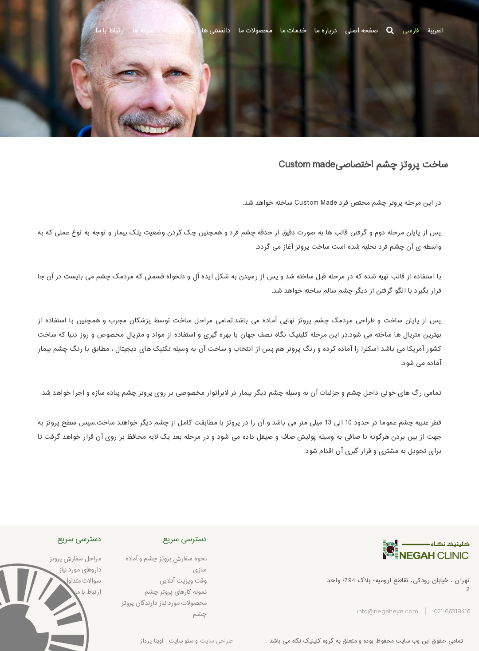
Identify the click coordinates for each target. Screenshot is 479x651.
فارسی (411, 31)
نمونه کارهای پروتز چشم (176, 592)
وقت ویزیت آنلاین (183, 581)
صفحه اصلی (361, 31)
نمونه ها (144, 31)
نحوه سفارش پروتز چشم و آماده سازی (166, 564)
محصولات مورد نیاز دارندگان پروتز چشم (164, 609)
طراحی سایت (216, 641)
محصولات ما (255, 31)
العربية (436, 31)
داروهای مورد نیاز (80, 570)
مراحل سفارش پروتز (75, 559)
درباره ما (325, 31)
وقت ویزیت (178, 31)
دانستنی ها (216, 31)
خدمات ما (293, 31)
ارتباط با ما (110, 31)
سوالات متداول (82, 581)
